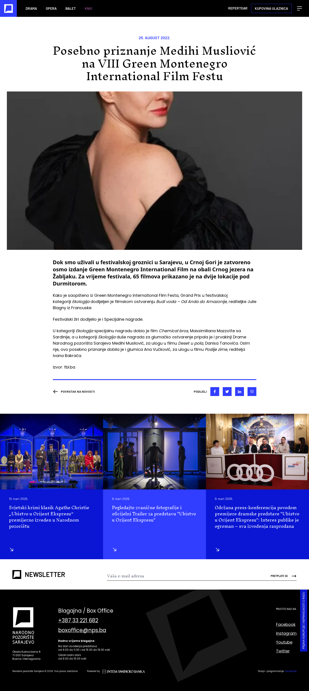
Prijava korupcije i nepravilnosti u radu (303, 620)
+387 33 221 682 (78, 620)
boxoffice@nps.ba (82, 630)
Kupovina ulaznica (271, 8)
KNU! (88, 8)
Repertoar (238, 8)
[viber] (252, 391)
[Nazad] (74, 391)
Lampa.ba (291, 671)
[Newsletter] (186, 576)
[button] (305, 457)
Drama (31, 8)
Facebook (286, 624)
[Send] (281, 576)
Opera (51, 8)
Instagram (286, 633)
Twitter (283, 651)
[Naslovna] (8, 8)
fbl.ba (69, 367)
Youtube (284, 642)
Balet (70, 8)
